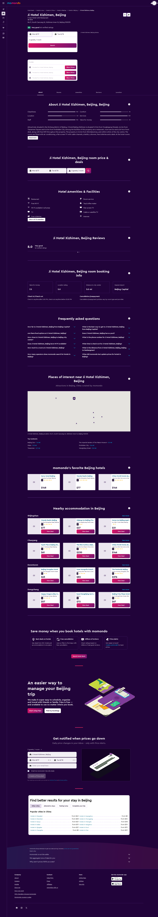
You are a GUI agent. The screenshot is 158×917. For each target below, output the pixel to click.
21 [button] (71, 67)
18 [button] (56, 67)
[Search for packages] (3, 22)
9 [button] (46, 63)
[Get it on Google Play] (123, 879)
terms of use (57, 780)
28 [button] (71, 72)
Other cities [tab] (39, 806)
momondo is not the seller (83, 854)
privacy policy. (67, 780)
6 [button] (66, 58)
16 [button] (46, 67)
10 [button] (51, 63)
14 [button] (71, 63)
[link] (54, 531)
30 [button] (47, 77)
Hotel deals (34, 10)
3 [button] (51, 58)
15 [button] (75, 63)
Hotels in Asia (43, 10)
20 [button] (66, 67)
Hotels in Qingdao (40, 827)
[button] (3, 3)
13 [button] (66, 63)
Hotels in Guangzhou (89, 816)
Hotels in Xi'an (87, 830)
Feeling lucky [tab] (67, 806)
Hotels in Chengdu (89, 822)
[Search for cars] (3, 18)
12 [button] (61, 63)
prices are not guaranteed (75, 848)
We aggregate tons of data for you (83, 858)
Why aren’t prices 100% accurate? (83, 862)
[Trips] (3, 28)
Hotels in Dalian (39, 824)
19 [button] (61, 67)
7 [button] (70, 58)
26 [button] (61, 72)
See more (129, 516)
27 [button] (66, 72)
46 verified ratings (50, 27)
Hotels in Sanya (39, 822)
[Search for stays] (3, 13)
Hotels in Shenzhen (40, 819)
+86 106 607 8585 (37, 25)
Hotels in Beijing (65, 10)
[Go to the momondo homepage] (13, 3)
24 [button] (51, 72)
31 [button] (51, 77)
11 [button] (56, 63)
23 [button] (47, 72)
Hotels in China (54, 10)
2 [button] (46, 58)
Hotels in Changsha (40, 830)
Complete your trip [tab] (82, 806)
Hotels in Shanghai (40, 816)
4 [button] (56, 58)
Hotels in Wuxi (87, 827)
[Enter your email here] (57, 765)
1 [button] (75, 53)
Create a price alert (115, 645)
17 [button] (51, 67)
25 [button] (56, 72)
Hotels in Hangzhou (89, 824)
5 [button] (61, 58)
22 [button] (76, 67)
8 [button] (75, 58)
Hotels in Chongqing (89, 819)
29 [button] (76, 72)
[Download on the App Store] (123, 883)
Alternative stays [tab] (53, 806)
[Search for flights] (3, 9)
